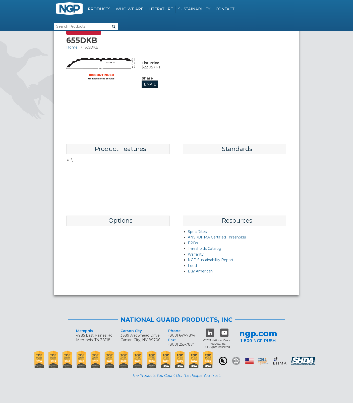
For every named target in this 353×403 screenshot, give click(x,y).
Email (150, 84)
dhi (263, 362)
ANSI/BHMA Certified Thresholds (217, 237)
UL (223, 361)
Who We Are (129, 9)
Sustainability (194, 9)
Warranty (196, 254)
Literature (161, 9)
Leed (192, 265)
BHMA (279, 361)
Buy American (200, 271)
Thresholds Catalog (204, 248)
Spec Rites (197, 231)
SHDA (303, 361)
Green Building (236, 361)
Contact (225, 9)
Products (99, 9)
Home (72, 47)
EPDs (193, 243)
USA (249, 361)
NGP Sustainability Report (210, 260)
